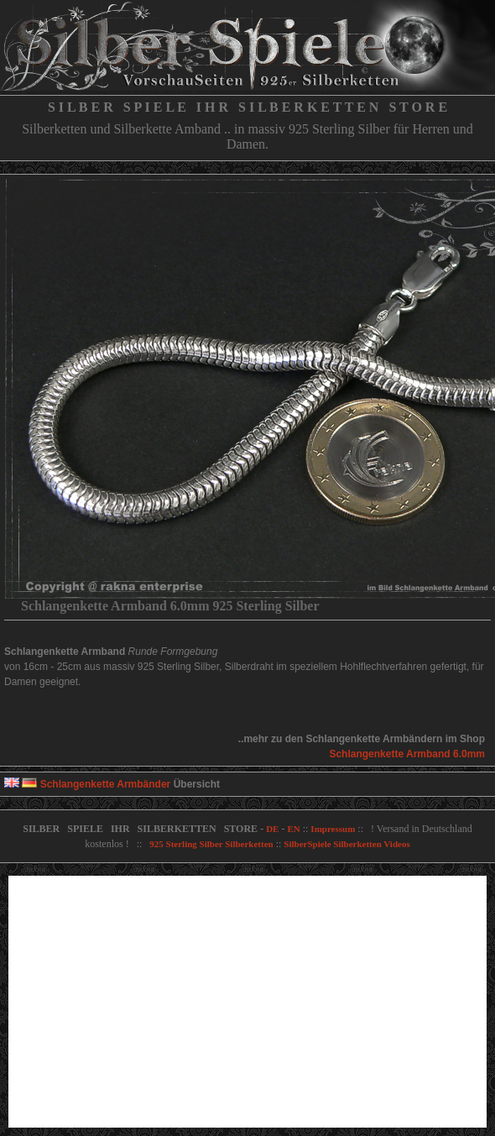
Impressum (332, 829)
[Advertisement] (247, 1001)
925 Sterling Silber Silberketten (211, 844)
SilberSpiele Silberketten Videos (346, 844)
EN (293, 829)
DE (272, 829)
